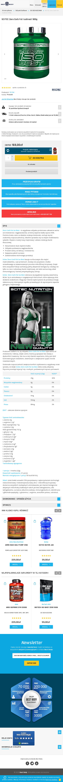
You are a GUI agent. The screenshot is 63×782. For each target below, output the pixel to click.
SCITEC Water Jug (46, 545)
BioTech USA (46, 604)
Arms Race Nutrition (17, 542)
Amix (16, 604)
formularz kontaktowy (50, 194)
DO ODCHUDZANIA (36, 11)
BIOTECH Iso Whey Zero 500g (46, 607)
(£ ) (44, 6)
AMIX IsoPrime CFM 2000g (16, 607)
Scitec (12, 92)
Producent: (5, 92)
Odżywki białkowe (21, 11)
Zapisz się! (31, 663)
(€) (45, 4)
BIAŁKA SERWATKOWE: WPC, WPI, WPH (16, 613)
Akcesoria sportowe (46, 550)
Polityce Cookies (51, 780)
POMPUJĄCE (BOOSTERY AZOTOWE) (16, 550)
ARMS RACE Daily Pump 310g (16, 545)
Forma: (4, 95)
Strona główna (7, 11)
